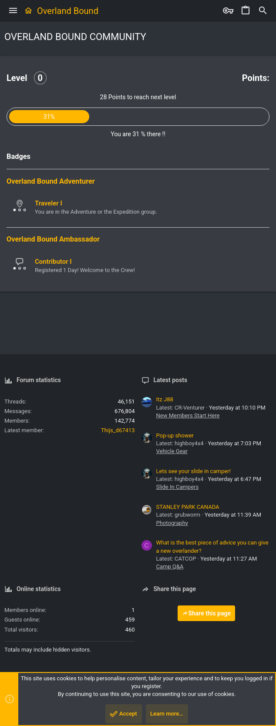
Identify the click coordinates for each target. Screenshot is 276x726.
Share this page (206, 613)
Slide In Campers (177, 487)
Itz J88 (164, 399)
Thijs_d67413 (118, 430)
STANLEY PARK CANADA (187, 507)
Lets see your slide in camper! (193, 471)
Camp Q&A (170, 566)
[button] (13, 10)
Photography (172, 523)
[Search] (263, 11)
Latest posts (171, 379)
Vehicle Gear (172, 451)
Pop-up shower (175, 435)
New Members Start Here (188, 415)
